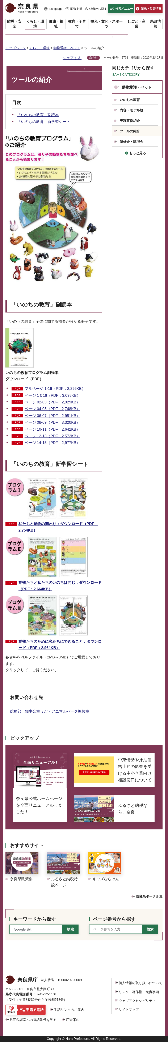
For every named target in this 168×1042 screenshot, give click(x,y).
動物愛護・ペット (66, 48)
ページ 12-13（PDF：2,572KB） (52, 436)
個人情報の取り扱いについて (140, 983)
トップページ (15, 48)
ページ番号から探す (114, 919)
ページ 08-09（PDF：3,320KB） (52, 422)
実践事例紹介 (130, 120)
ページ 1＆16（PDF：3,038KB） (52, 395)
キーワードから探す (34, 919)
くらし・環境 (39, 48)
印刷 (94, 57)
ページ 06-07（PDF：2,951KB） (52, 416)
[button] (53, 9)
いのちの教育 (130, 100)
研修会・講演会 (131, 141)
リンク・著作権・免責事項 (139, 992)
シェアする (72, 58)
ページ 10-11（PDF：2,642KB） (52, 429)
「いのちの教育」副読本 (38, 115)
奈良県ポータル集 (149, 896)
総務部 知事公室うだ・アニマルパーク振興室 (51, 711)
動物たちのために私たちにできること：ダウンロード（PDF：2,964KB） (60, 644)
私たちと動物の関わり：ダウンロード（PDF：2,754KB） (58, 527)
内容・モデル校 (131, 110)
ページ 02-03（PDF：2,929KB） (52, 402)
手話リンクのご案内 (69, 1009)
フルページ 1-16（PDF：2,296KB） (55, 388)
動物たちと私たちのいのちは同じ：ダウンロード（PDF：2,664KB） (60, 585)
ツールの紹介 (130, 131)
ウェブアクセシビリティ (137, 1000)
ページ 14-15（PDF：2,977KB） (52, 443)
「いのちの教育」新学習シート (43, 122)
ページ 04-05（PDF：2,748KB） (52, 409)
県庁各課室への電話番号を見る (32, 1020)
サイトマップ (129, 1009)
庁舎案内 (73, 1020)
